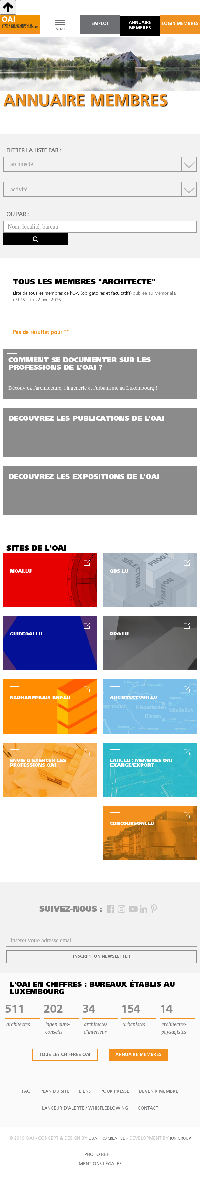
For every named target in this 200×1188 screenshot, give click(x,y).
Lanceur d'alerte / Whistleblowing (85, 1108)
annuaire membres (140, 25)
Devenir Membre (158, 1091)
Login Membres (180, 23)
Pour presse (114, 1091)
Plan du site (54, 1091)
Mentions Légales (100, 1164)
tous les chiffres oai (64, 1054)
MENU (60, 29)
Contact (148, 1108)
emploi (99, 23)
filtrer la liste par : (33, 151)
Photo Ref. (97, 1154)
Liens (85, 1091)
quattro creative (107, 1139)
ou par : (17, 215)
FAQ (26, 1091)
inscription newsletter (101, 956)
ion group (180, 1139)
